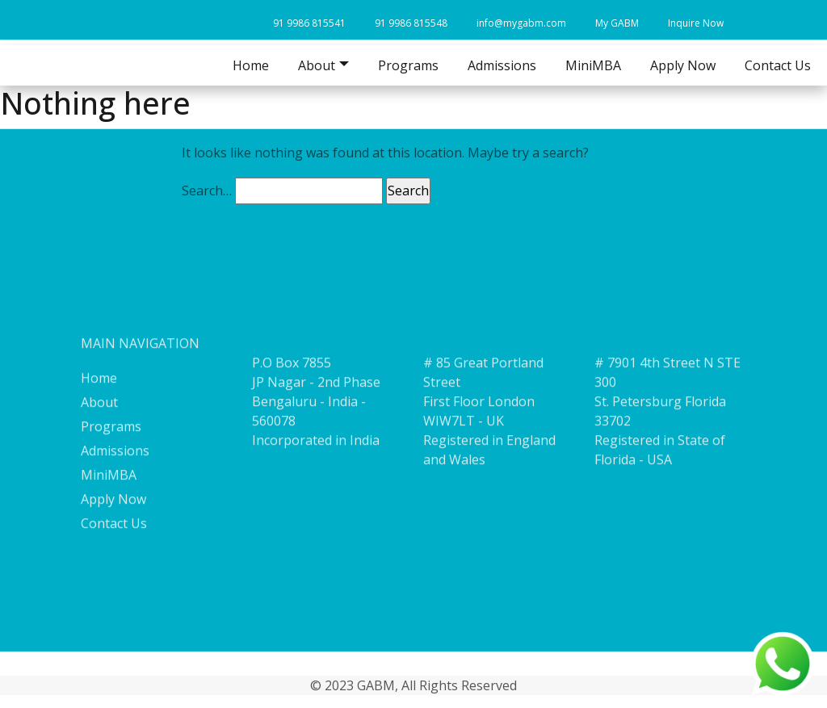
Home (251, 65)
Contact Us (778, 65)
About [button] (316, 65)
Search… (207, 190)
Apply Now (683, 65)
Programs (408, 65)
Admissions (502, 65)
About (99, 413)
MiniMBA (593, 65)
